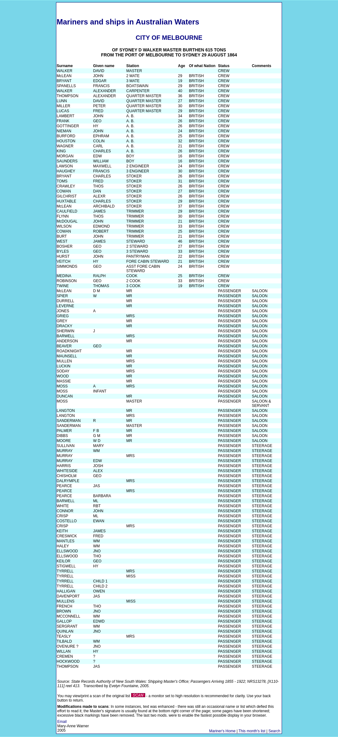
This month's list (251, 731)
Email (62, 721)
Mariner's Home (222, 731)
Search (274, 731)
